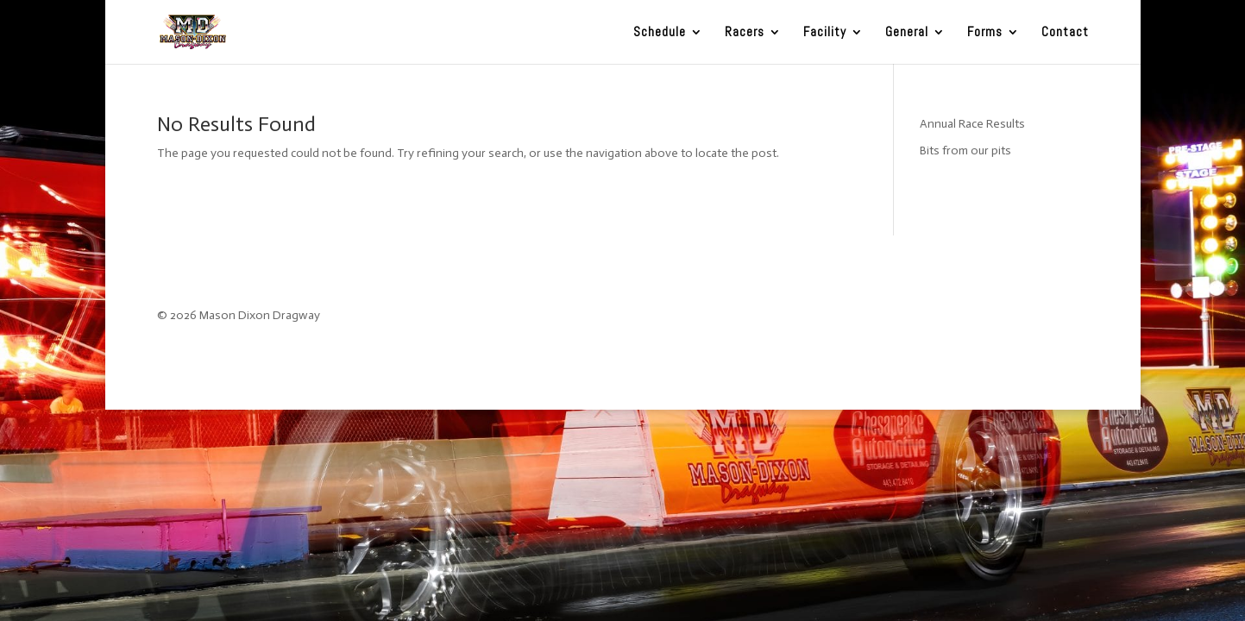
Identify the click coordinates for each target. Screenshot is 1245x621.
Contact (1065, 33)
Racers (744, 33)
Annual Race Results (972, 123)
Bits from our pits (965, 150)
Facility (824, 33)
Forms (985, 33)
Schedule (659, 33)
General (906, 33)
